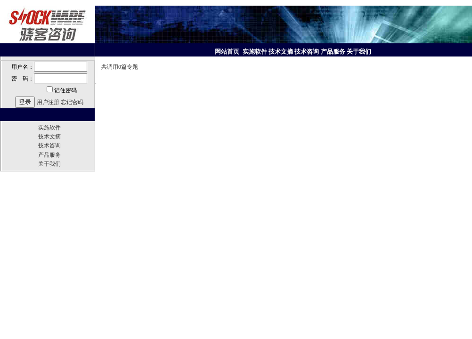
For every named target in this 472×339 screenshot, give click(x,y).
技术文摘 (49, 136)
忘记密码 (72, 102)
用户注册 (48, 102)
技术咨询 (49, 145)
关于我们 (49, 164)
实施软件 (49, 127)
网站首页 (228, 51)
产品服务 (49, 155)
